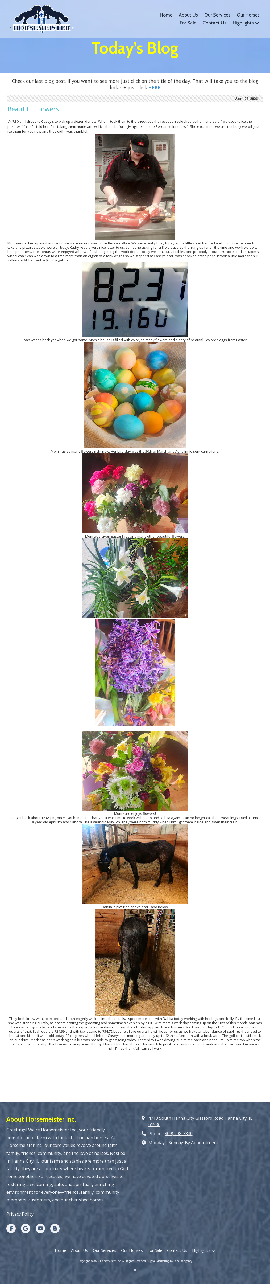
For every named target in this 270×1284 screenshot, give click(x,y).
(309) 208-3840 (178, 1133)
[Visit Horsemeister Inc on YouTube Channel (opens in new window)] (40, 1228)
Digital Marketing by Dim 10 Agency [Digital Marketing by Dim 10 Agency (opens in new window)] (169, 1261)
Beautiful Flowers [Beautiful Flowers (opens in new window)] (33, 108)
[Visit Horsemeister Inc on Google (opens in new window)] (25, 1228)
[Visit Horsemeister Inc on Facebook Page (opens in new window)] (11, 1228)
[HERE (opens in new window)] (154, 87)
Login (135, 1269)
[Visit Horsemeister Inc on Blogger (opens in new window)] (55, 1228)
